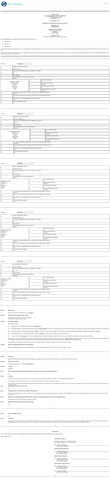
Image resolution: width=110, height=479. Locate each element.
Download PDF (105, 3)
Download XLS (107, 3)
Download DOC (104, 3)
